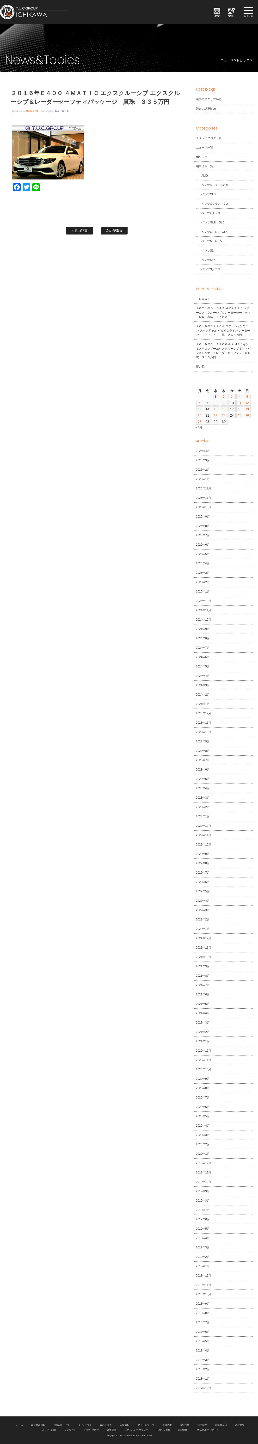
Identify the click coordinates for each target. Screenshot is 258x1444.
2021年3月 (203, 1022)
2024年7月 (203, 647)
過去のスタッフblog (209, 99)
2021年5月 (203, 1004)
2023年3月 (203, 797)
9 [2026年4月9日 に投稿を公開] (223, 403)
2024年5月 (203, 666)
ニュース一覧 (62, 110)
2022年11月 (203, 835)
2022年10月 (203, 844)
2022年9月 (203, 854)
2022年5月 (203, 891)
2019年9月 (203, 1191)
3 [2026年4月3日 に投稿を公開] (231, 397)
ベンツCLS (206, 194)
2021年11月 (203, 947)
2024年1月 (203, 704)
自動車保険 (221, 1425)
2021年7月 (203, 985)
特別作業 (184, 1425)
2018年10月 (203, 1294)
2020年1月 (203, 1153)
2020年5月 (203, 1116)
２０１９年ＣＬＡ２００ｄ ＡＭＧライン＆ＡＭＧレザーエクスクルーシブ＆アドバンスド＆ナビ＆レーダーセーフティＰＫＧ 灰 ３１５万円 (224, 351)
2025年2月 (203, 582)
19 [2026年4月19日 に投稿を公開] (247, 409)
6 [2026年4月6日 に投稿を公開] (200, 403)
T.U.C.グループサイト (207, 1429)
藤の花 (200, 366)
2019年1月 (203, 1266)
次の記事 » (114, 231)
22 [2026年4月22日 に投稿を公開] (215, 415)
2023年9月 (203, 741)
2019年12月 (203, 1163)
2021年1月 (203, 1041)
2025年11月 (203, 498)
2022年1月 (203, 929)
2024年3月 (203, 685)
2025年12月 (203, 488)
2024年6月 (203, 657)
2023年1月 (203, 816)
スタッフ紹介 (49, 1429)
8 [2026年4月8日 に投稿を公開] (215, 403)
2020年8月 (203, 1088)
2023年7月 (203, 760)
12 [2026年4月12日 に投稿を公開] (247, 403)
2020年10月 (203, 1069)
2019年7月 (203, 1210)
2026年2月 (203, 469)
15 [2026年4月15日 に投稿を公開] (215, 409)
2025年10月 (203, 507)
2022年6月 (203, 882)
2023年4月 (203, 788)
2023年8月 (203, 751)
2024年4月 (203, 676)
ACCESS (231, 15)
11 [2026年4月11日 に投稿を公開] (239, 403)
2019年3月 (203, 1247)
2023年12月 (203, 713)
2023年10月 (203, 732)
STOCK (217, 15)
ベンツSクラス (208, 269)
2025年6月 (203, 544)
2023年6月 (203, 769)
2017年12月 (203, 1388)
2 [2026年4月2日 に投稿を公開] (223, 397)
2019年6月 (203, 1219)
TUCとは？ (106, 1425)
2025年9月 (203, 516)
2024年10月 (203, 619)
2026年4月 (203, 451)
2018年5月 (203, 1341)
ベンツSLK (206, 260)
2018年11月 (203, 1285)
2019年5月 (203, 1228)
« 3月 (199, 427)
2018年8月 (203, 1313)
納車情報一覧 (204, 166)
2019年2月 (203, 1257)
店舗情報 (124, 1425)
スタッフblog (163, 1429)
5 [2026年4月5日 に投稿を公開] (247, 397)
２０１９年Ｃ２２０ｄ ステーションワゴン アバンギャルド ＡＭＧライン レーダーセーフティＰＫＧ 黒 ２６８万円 (223, 331)
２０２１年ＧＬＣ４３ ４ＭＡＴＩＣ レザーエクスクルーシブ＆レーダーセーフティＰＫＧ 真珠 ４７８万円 (223, 313)
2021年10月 (203, 957)
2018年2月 (203, 1369)
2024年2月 (203, 694)
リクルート (70, 1429)
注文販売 (202, 1425)
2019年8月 (203, 1200)
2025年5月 (203, 554)
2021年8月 (203, 975)
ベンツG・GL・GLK (212, 232)
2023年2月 (203, 807)
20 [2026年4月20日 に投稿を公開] (200, 415)
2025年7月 (203, 535)
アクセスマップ (145, 1425)
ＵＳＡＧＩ (203, 299)
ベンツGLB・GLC (210, 222)
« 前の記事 (79, 231)
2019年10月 (203, 1182)
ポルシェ (202, 157)
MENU (248, 12)
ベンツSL (205, 250)
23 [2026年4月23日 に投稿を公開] (223, 415)
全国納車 (167, 1425)
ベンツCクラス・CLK (213, 203)
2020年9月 (203, 1078)
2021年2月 (203, 1032)
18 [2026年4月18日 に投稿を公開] (239, 409)
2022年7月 (203, 872)
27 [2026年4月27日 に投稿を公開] (200, 422)
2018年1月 (203, 1378)
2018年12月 (203, 1275)
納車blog (182, 1429)
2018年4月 (203, 1350)
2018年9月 (203, 1303)
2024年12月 (203, 601)
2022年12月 (203, 825)
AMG (202, 175)
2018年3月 (203, 1360)
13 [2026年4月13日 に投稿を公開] (200, 409)
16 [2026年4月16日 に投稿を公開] (223, 409)
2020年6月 (203, 1107)
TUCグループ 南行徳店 (51, 12)
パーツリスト (84, 1425)
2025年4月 (203, 563)
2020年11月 (203, 1060)
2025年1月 (203, 591)
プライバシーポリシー (136, 1429)
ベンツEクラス (208, 213)
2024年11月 (203, 610)
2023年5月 (203, 779)
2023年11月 (203, 722)
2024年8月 (203, 638)
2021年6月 (203, 994)
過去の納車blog (206, 108)
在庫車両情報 (38, 1425)
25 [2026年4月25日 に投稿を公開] (239, 415)
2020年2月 (203, 1144)
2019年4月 (203, 1238)
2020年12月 (203, 1050)
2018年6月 (203, 1331)
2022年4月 (203, 900)
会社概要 (111, 1429)
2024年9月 (203, 629)
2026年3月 (203, 460)
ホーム (19, 1425)
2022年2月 (203, 919)
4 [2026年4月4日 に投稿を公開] (239, 397)
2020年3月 (203, 1135)
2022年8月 (203, 863)
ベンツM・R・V (209, 241)
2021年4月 (203, 1013)
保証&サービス (61, 1425)
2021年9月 (203, 966)
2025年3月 (203, 572)
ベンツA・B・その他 (212, 185)
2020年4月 (203, 1125)
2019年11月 (203, 1172)
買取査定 (240, 1425)
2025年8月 (203, 526)
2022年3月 (203, 910)
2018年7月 (203, 1322)
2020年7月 (203, 1097)
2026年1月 (203, 479)
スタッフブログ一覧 (209, 138)
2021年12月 (203, 938)
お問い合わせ (91, 1429)
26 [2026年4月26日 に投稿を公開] (247, 415)
